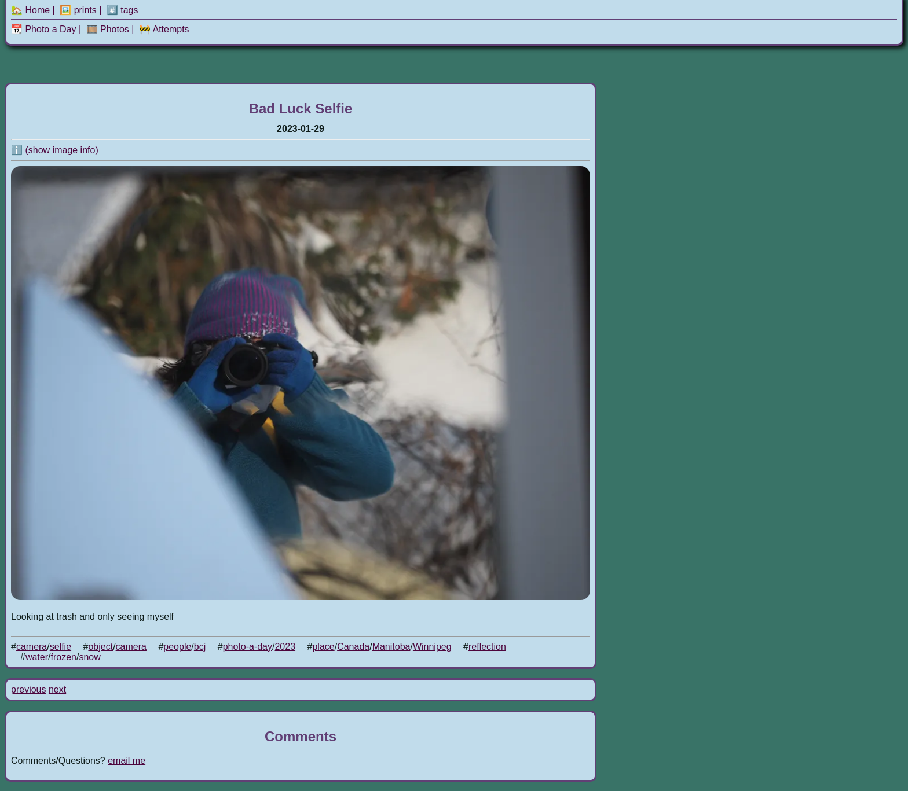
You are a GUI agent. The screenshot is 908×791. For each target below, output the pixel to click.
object (100, 647)
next (57, 689)
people (177, 647)
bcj (200, 647)
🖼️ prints (78, 10)
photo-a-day (247, 647)
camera (31, 647)
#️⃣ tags (122, 10)
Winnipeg (432, 647)
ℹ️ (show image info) (54, 150)
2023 (284, 647)
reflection (487, 647)
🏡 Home (30, 10)
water (36, 657)
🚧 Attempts (164, 29)
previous (28, 689)
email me (126, 761)
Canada (353, 647)
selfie (60, 647)
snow (89, 657)
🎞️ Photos (107, 29)
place (323, 647)
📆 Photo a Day (43, 29)
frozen (63, 657)
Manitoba (391, 647)
